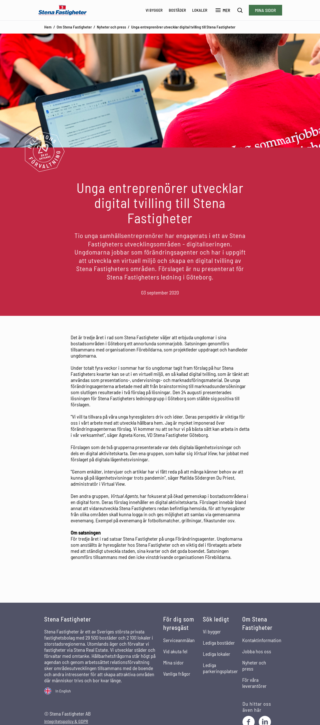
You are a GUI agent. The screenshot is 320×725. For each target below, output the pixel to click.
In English (63, 690)
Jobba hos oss (256, 651)
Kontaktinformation (261, 640)
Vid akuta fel (175, 651)
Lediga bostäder (219, 643)
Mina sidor (265, 10)
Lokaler (199, 10)
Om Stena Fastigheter (74, 26)
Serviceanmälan (179, 640)
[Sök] (240, 10)
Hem (48, 26)
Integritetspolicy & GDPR (66, 721)
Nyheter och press (111, 26)
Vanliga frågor (176, 674)
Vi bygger (154, 10)
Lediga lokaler (216, 654)
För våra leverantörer (254, 683)
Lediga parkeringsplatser (220, 668)
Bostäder (177, 10)
